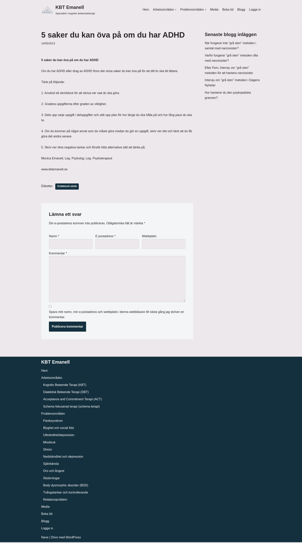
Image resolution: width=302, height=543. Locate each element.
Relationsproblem (55, 500)
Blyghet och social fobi (58, 428)
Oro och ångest (53, 471)
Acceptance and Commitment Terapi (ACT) (72, 400)
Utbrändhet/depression (58, 435)
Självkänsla (51, 464)
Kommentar (58, 253)
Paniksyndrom (53, 421)
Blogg (241, 9)
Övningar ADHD (67, 187)
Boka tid (227, 9)
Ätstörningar (51, 478)
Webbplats (149, 236)
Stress (47, 450)
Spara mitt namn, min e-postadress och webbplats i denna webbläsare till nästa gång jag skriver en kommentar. (116, 315)
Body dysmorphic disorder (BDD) (65, 486)
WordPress (73, 538)
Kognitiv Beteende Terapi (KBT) (64, 385)
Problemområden (53, 414)
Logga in (255, 9)
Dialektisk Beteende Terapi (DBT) (66, 392)
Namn (54, 236)
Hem (145, 9)
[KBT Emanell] (68, 9)
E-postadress (105, 236)
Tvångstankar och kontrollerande (65, 493)
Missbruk (49, 443)
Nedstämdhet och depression (63, 457)
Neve (44, 538)
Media (214, 9)
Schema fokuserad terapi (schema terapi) (71, 407)
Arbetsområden (51, 378)
